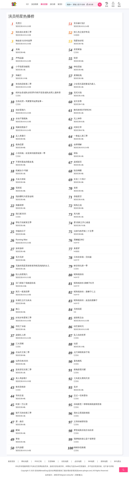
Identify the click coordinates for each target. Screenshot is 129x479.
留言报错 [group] (61, 4)
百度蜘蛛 (51, 461)
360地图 (91, 461)
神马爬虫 (117, 461)
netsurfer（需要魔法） (75, 475)
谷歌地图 (64, 461)
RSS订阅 (38, 461)
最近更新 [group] (44, 4)
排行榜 (89, 4)
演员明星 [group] (34, 4)
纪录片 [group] (26, 4)
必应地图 (78, 461)
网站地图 (24, 461)
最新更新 (11, 461)
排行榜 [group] (52, 4)
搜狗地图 (104, 461)
